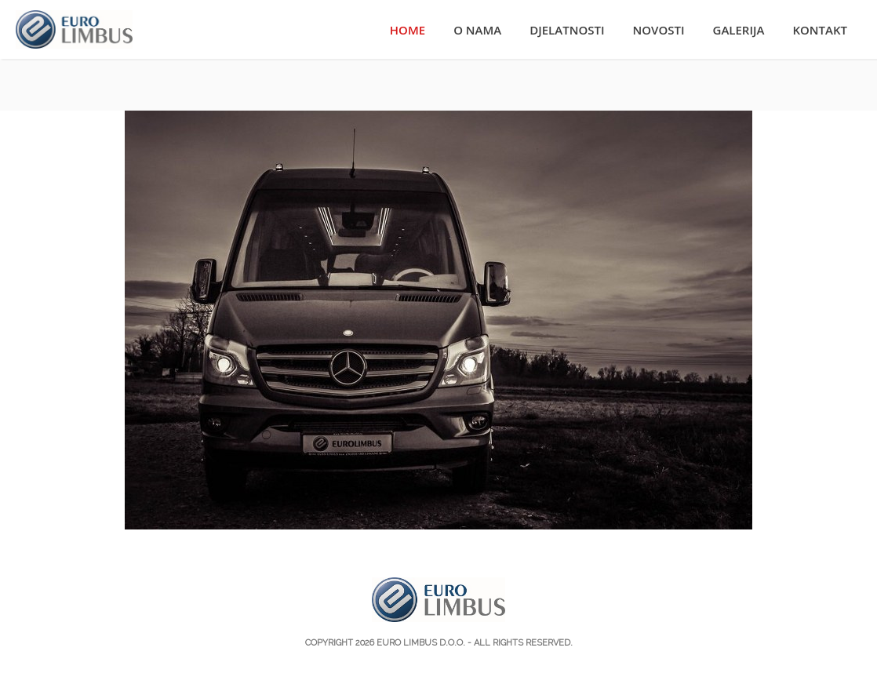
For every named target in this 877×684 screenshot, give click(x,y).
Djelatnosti (566, 30)
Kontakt (819, 30)
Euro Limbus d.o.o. (421, 643)
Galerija (739, 30)
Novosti (659, 30)
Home (407, 30)
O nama (477, 30)
